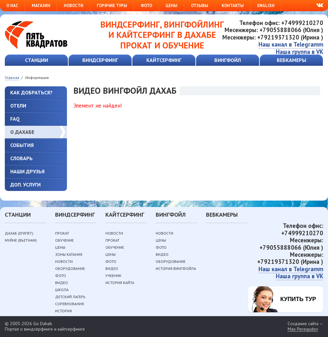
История (63, 310)
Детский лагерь (70, 296)
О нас (12, 5)
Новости (73, 5)
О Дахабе (22, 132)
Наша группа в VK (299, 52)
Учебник (113, 275)
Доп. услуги (25, 184)
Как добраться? (31, 92)
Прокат (62, 233)
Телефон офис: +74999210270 (281, 23)
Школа (62, 289)
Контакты (233, 5)
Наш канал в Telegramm (290, 44)
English (266, 5)
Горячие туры (112, 5)
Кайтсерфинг (163, 60)
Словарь (21, 158)
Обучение (64, 240)
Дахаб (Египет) (19, 233)
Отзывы (199, 5)
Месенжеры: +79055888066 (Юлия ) (274, 30)
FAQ (15, 119)
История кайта (119, 282)
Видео (61, 282)
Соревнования (69, 303)
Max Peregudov (303, 329)
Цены (171, 5)
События (22, 145)
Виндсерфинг (100, 60)
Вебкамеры (291, 60)
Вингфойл (227, 60)
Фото (146, 5)
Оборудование (70, 268)
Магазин (41, 5)
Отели (18, 105)
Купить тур (298, 299)
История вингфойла (176, 268)
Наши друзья (27, 171)
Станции (36, 60)
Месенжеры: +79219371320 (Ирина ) (272, 37)
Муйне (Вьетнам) (21, 240)
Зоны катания (68, 254)
